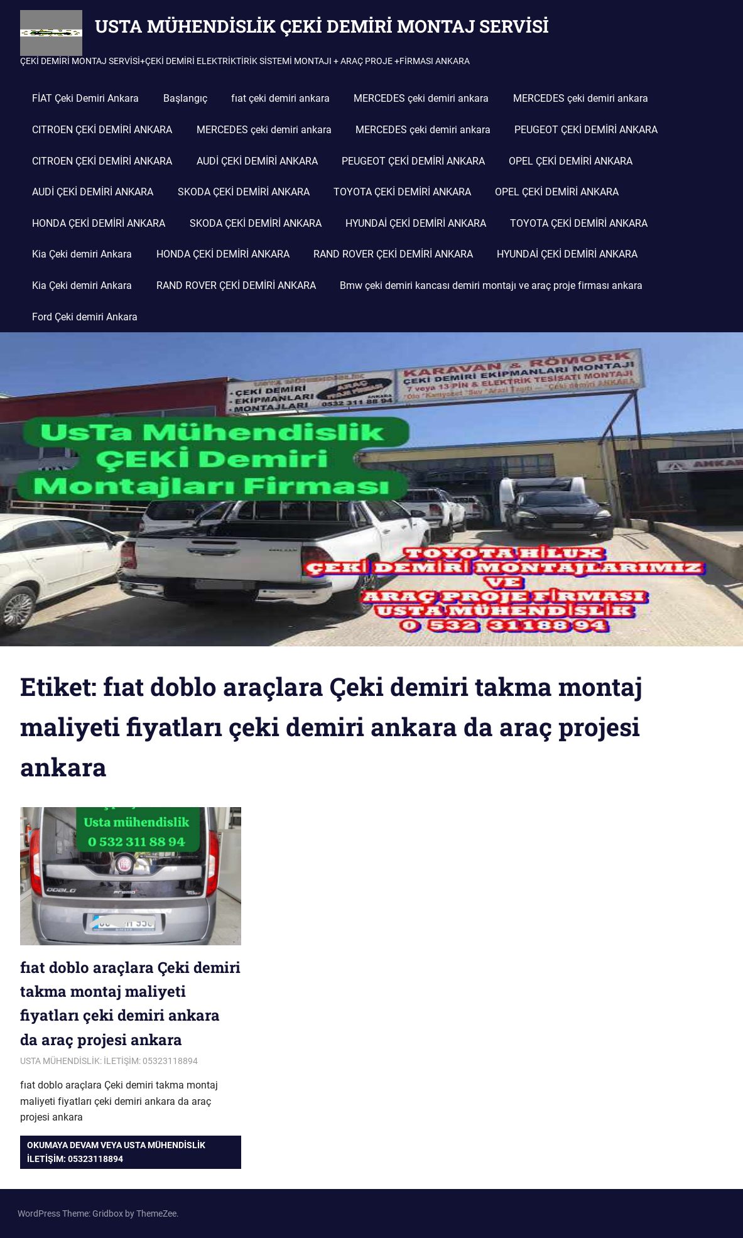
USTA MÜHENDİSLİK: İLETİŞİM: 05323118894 (109, 1061)
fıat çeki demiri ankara (280, 98)
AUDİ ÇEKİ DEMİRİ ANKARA (257, 161)
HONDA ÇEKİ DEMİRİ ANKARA (98, 223)
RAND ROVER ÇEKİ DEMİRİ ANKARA (393, 254)
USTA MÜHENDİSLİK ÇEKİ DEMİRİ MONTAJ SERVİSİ (322, 26)
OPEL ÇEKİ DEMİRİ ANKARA (570, 161)
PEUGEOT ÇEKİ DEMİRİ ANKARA (586, 130)
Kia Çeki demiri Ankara (82, 254)
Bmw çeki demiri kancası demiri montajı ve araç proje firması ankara (491, 285)
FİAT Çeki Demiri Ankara (85, 98)
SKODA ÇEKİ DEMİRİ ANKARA (244, 192)
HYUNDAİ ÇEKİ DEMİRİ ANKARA (415, 223)
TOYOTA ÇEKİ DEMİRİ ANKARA (402, 192)
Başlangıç (185, 98)
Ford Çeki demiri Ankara (85, 317)
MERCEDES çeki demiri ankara (421, 98)
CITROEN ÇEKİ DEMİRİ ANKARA (102, 130)
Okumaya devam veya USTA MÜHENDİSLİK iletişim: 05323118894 (116, 1152)
